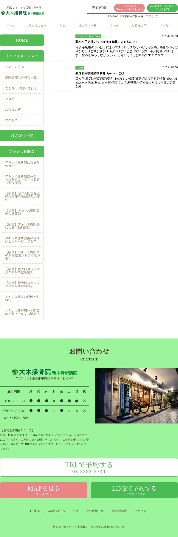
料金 (62, 25)
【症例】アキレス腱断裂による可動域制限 (22, 226)
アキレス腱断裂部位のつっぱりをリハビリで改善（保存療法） (22, 179)
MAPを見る (43, 490)
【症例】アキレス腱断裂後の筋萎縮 (22, 212)
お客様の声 (139, 25)
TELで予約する (89, 467)
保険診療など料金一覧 (21, 77)
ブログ (113, 25)
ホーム (11, 25)
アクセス (165, 25)
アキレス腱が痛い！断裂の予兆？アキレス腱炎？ (22, 312)
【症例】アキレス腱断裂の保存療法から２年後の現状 (22, 255)
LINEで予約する (134, 490)
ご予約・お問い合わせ (21, 88)
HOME (35, 510)
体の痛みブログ (92, 36)
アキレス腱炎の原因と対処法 (22, 298)
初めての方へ (37, 25)
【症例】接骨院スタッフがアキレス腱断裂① (22, 270)
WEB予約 (162, 7)
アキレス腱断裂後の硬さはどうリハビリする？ (22, 239)
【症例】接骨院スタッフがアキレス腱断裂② (22, 284)
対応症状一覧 (87, 25)
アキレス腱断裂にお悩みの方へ (22, 164)
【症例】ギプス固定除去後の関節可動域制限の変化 (22, 196)
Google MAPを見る (129, 7)
